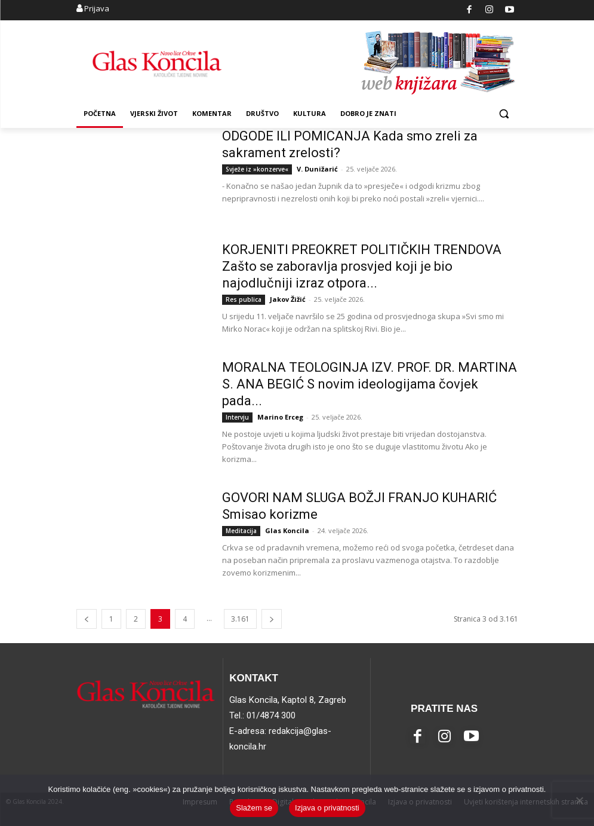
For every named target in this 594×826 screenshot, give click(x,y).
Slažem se (254, 807)
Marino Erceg (280, 416)
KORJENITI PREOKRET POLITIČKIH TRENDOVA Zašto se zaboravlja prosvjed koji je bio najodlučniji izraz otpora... (361, 266)
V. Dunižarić (317, 168)
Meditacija (241, 531)
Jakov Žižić (288, 299)
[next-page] (271, 619)
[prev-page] (86, 619)
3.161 (240, 619)
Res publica (243, 299)
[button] (504, 114)
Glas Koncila (287, 530)
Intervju (237, 417)
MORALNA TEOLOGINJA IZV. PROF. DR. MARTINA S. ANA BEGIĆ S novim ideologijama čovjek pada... (369, 384)
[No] (579, 800)
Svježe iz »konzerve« (257, 169)
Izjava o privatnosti (327, 807)
